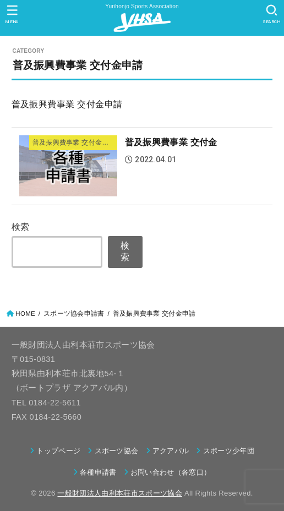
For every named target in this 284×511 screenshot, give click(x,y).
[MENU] (12, 14)
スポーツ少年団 (228, 451)
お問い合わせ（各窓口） (170, 472)
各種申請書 (98, 472)
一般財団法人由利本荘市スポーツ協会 (119, 493)
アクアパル (170, 451)
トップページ (58, 451)
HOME (25, 313)
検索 (21, 227)
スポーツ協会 (117, 451)
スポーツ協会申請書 (74, 313)
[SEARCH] (271, 14)
